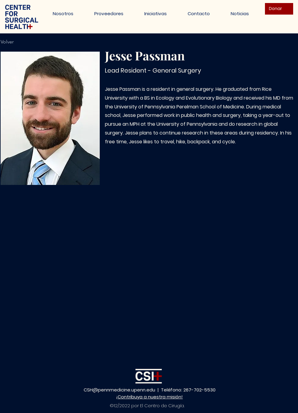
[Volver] (10, 42)
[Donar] (279, 9)
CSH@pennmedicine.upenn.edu (119, 390)
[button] (155, 13)
